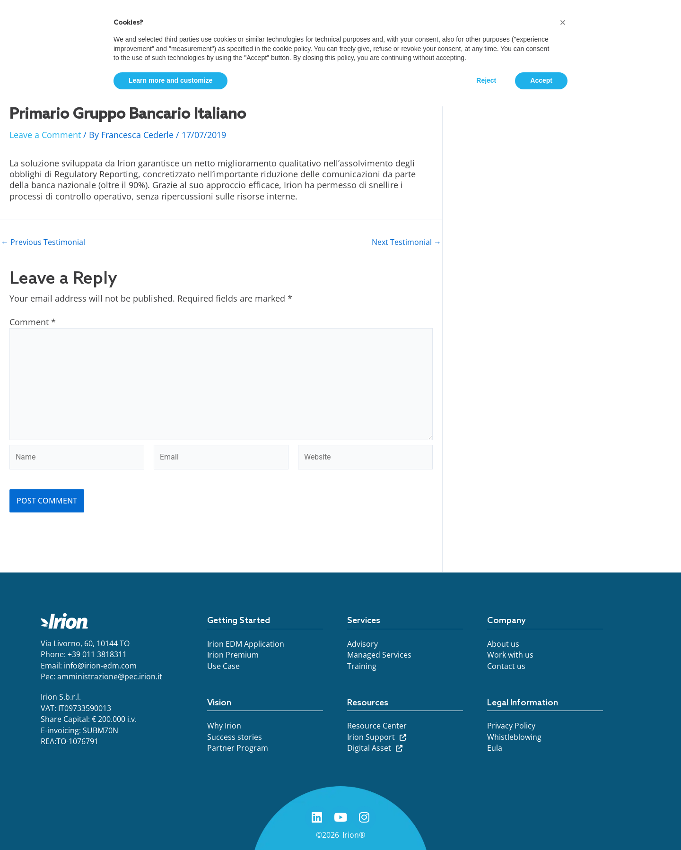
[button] (562, 22)
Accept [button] (541, 80)
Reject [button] (486, 80)
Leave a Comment (45, 134)
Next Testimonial (406, 242)
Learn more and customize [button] (170, 80)
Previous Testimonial (43, 242)
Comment (32, 322)
